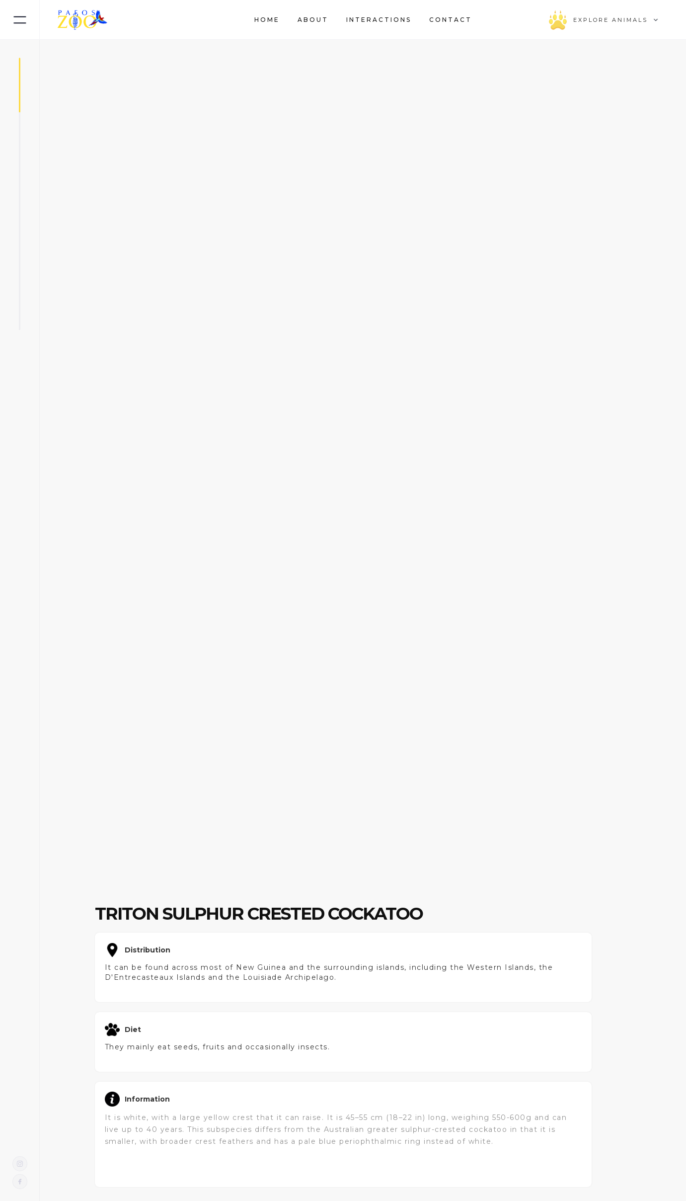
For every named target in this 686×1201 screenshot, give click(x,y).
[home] (82, 20)
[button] (486, 19)
